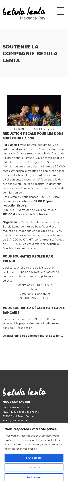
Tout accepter (34, 457)
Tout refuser (34, 477)
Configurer (34, 467)
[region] (34, 454)
